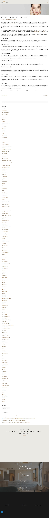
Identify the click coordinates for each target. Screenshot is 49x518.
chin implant (4, 156)
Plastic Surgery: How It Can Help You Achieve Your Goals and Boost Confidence (16, 422)
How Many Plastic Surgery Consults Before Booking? (11, 416)
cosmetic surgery (5, 163)
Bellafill (3, 130)
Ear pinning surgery (5, 179)
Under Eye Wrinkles (5, 385)
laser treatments (5, 264)
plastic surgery (13, 23)
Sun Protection (4, 376)
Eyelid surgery (4, 188)
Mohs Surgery (4, 300)
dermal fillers (4, 172)
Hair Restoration (5, 231)
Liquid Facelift (4, 275)
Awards (3, 121)
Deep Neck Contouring (6, 167)
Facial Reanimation (5, 211)
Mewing (3, 289)
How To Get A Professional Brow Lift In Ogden (10, 415)
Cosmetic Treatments (6, 165)
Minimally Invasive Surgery (6, 298)
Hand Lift (3, 240)
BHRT (3, 133)
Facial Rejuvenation (5, 213)
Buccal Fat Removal (5, 144)
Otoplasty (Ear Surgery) (6, 323)
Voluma (3, 399)
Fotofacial (4, 224)
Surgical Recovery (5, 381)
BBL (3, 124)
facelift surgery (4, 195)
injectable (3, 247)
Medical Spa (4, 284)
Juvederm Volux (5, 257)
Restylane (3, 341)
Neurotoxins (4, 312)
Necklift (3, 309)
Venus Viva (4, 390)
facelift (44, 31)
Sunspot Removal (5, 378)
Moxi (3, 303)
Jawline (3, 254)
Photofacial (4, 330)
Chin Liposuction (5, 158)
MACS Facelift (4, 277)
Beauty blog (4, 126)
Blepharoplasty (4, 137)
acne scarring (4, 110)
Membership (4, 286)
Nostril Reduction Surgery (6, 319)
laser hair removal (5, 261)
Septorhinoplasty (5, 353)
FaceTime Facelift (5, 197)
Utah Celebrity (4, 387)
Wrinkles (3, 401)
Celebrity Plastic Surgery (6, 149)
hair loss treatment (5, 229)
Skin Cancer (4, 357)
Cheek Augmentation (5, 151)
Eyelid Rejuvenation (5, 186)
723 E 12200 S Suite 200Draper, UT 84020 (25, 474)
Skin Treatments (5, 365)
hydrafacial (4, 243)
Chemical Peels (4, 153)
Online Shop (4, 321)
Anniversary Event (5, 114)
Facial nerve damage (5, 202)
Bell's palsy (4, 128)
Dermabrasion (4, 169)
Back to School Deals (6, 123)
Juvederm (3, 256)
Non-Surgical (4, 314)
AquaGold (4, 117)
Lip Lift (3, 273)
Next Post (45, 95)
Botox (3, 139)
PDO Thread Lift (5, 326)
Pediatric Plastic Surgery (6, 328)
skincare (3, 369)
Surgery (3, 380)
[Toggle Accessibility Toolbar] (2, 512)
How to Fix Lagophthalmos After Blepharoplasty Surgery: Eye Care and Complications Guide (18, 418)
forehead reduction (5, 220)
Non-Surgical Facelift (5, 316)
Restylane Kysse (5, 342)
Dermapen (4, 174)
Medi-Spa (3, 282)
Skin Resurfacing (5, 364)
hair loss (3, 227)
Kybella (3, 259)
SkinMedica (4, 373)
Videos (3, 394)
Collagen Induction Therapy (7, 162)
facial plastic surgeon (5, 206)
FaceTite (3, 199)
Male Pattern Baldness (6, 280)
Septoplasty (4, 351)
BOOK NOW (7, 505)
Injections (3, 248)
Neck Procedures (5, 305)
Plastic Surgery (4, 332)
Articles (3, 119)
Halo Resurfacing (5, 236)
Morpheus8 (4, 302)
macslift (3, 279)
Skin (2, 355)
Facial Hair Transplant (6, 201)
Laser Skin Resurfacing (6, 263)
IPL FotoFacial (4, 250)
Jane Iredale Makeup (5, 252)
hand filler (3, 238)
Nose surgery (4, 318)
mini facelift (4, 296)
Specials (3, 374)
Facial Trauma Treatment (6, 215)
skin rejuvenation (5, 362)
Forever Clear (4, 222)
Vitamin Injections (5, 396)
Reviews (3, 344)
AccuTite (3, 108)
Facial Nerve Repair (5, 204)
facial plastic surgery (5, 208)
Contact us (24, 505)
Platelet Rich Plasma (5, 339)
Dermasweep (4, 176)
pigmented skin (36, 31)
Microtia (3, 293)
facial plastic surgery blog (5, 19)
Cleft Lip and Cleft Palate (6, 160)
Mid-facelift (4, 295)
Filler (3, 218)
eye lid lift (3, 183)
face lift (3, 192)
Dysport (3, 178)
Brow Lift (3, 142)
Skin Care (3, 358)
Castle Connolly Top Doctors (7, 146)
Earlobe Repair (4, 181)
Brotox (3, 140)
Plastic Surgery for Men (6, 335)
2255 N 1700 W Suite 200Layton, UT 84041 (25, 481)
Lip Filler (3, 270)
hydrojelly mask (4, 245)
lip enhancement (5, 268)
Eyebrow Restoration (5, 185)
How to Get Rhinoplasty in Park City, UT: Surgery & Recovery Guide (13, 420)
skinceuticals (4, 371)
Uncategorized (4, 383)
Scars (3, 348)
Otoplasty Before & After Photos (7, 325)
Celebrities (4, 147)
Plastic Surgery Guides (6, 337)
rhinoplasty (4, 346)
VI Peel (3, 392)
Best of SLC (4, 131)
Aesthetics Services (5, 112)
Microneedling (4, 291)
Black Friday (4, 135)
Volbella (3, 397)
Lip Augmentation (5, 266)
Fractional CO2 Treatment (6, 225)
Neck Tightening (5, 307)
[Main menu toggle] (47, 2)
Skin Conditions (4, 360)
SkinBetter (4, 367)
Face (3, 190)
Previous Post (4, 95)
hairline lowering (5, 234)
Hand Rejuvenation (5, 241)
